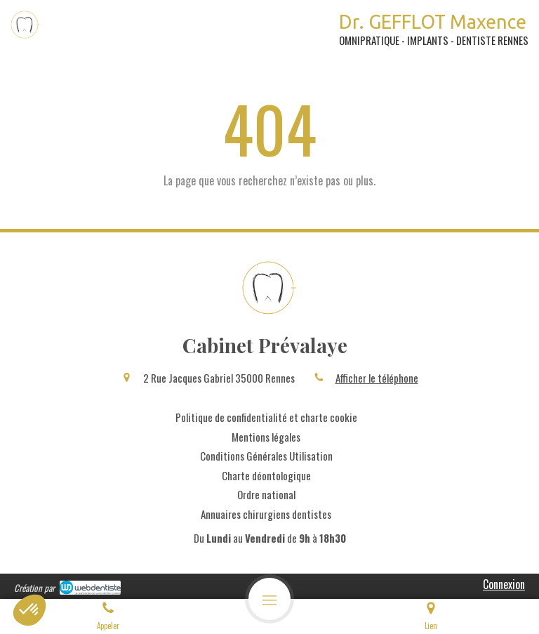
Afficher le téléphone (376, 378)
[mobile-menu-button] (269, 598)
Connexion (504, 584)
